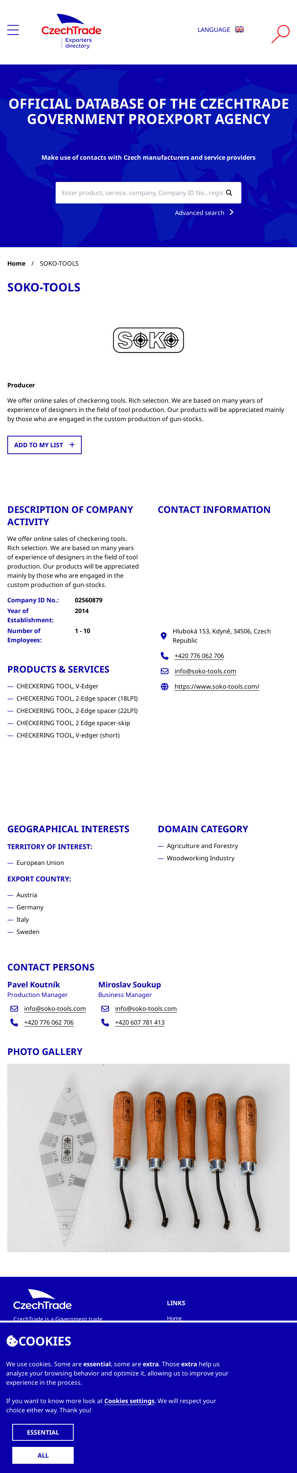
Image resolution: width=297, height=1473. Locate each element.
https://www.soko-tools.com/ (217, 686)
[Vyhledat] (280, 34)
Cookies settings (129, 1401)
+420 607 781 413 (140, 1022)
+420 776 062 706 (199, 655)
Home (16, 263)
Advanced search (206, 212)
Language (221, 29)
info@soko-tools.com (205, 671)
